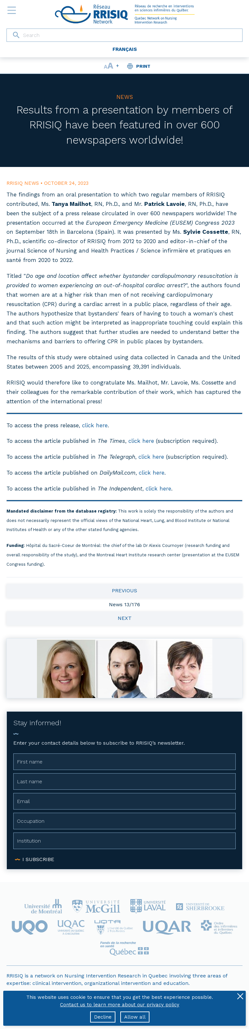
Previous (124, 590)
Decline (103, 1017)
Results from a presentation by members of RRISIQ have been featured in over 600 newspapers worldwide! (125, 124)
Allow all (135, 1017)
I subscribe (38, 859)
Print (143, 66)
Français (125, 49)
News (124, 97)
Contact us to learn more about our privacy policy (119, 1005)
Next (125, 618)
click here (95, 425)
